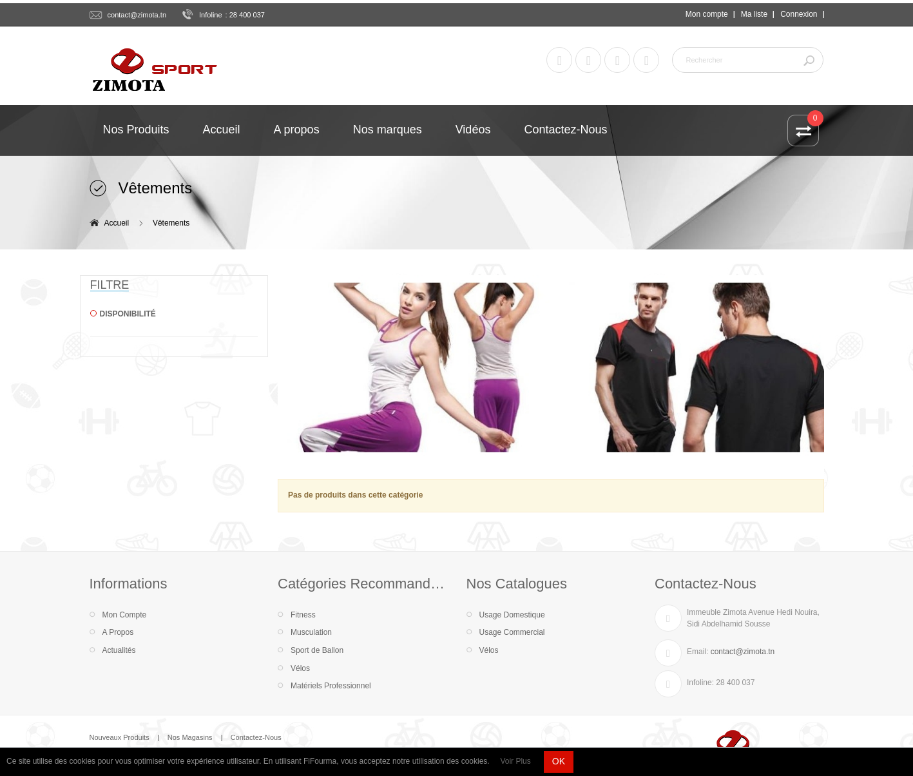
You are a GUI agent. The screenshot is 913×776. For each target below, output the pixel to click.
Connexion (798, 14)
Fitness (303, 614)
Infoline (210, 15)
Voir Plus (515, 761)
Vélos (300, 668)
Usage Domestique (512, 614)
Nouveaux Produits (119, 737)
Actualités (119, 650)
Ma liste (754, 14)
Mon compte (707, 14)
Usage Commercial (512, 632)
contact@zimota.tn (137, 15)
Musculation (311, 632)
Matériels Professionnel (331, 685)
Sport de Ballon (317, 650)
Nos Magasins (190, 737)
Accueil (117, 223)
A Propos (118, 632)
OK (558, 761)
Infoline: (700, 682)
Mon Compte (124, 614)
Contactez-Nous (256, 737)
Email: (697, 651)
